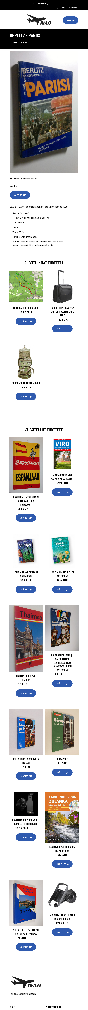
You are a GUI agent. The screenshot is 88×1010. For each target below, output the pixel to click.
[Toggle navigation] (13, 19)
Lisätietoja (20, 195)
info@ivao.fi (72, 7)
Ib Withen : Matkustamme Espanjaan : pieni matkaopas (26, 500)
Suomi (62, 7)
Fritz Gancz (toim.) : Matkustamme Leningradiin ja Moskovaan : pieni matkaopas (62, 663)
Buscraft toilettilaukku (26, 383)
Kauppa (71, 20)
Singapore (62, 759)
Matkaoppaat (30, 178)
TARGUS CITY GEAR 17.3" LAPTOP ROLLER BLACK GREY (62, 311)
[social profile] (53, 3)
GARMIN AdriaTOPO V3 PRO (25, 308)
